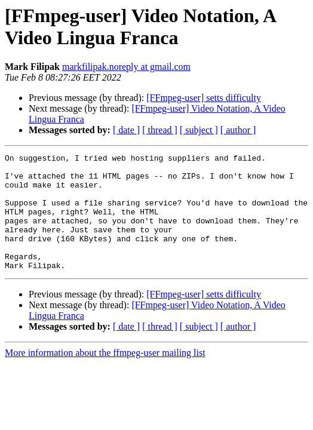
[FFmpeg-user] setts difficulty (203, 98)
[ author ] (238, 130)
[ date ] (126, 130)
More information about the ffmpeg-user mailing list (105, 376)
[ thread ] (159, 130)
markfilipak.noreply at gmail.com (126, 67)
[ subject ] (199, 130)
